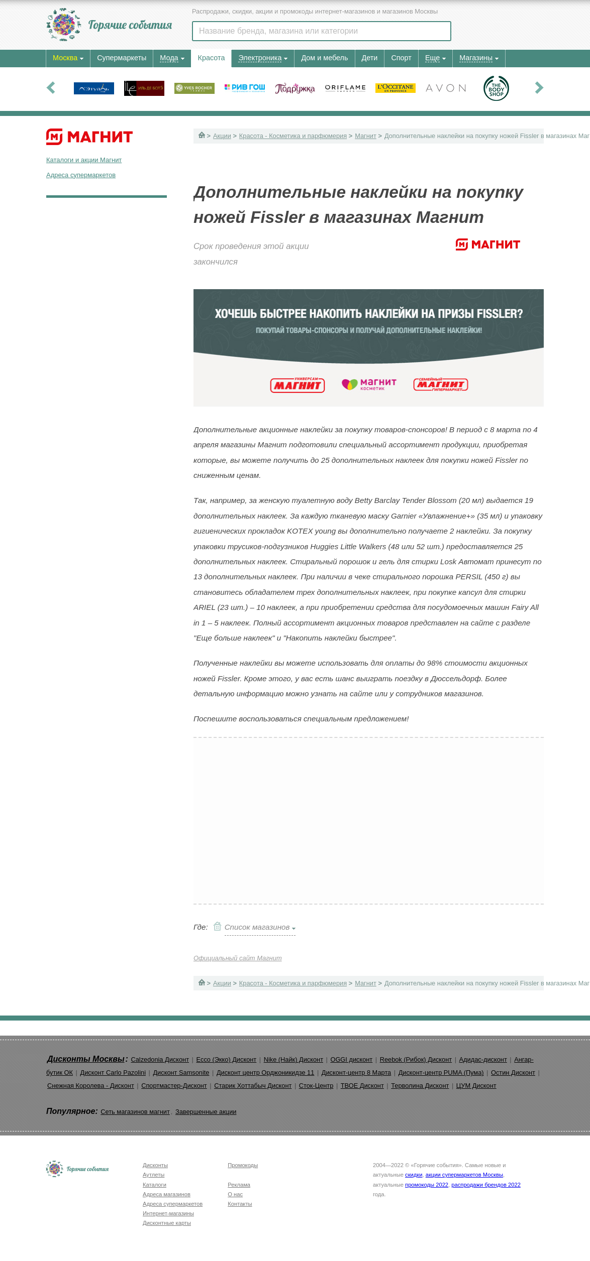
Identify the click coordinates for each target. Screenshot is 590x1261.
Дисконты (155, 1165)
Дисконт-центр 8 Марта (356, 1072)
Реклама (239, 1185)
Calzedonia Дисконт (160, 1059)
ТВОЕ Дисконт (362, 1085)
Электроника (259, 58)
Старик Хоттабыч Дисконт (252, 1085)
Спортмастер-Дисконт (174, 1085)
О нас (235, 1194)
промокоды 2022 (426, 1185)
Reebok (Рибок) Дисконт (416, 1059)
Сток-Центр (316, 1085)
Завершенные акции (205, 1111)
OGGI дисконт (351, 1059)
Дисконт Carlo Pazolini (113, 1072)
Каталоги (154, 1185)
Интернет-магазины (168, 1213)
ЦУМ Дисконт (476, 1085)
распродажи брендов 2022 (486, 1185)
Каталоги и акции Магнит (84, 160)
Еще (432, 58)
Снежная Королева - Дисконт (90, 1085)
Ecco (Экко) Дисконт (226, 1059)
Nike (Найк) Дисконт (293, 1059)
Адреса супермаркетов (81, 175)
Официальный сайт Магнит (237, 958)
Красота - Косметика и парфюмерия (293, 136)
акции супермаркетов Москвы (464, 1175)
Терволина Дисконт (420, 1085)
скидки (413, 1175)
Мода (169, 58)
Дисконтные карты (167, 1223)
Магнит (365, 136)
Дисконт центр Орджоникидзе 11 (265, 1072)
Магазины (476, 58)
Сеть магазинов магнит (135, 1111)
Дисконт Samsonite (181, 1072)
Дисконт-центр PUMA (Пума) (441, 1072)
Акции (222, 136)
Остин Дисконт (513, 1072)
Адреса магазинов (166, 1194)
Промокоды (243, 1165)
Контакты (240, 1204)
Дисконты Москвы (86, 1059)
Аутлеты (153, 1175)
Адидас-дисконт (483, 1059)
